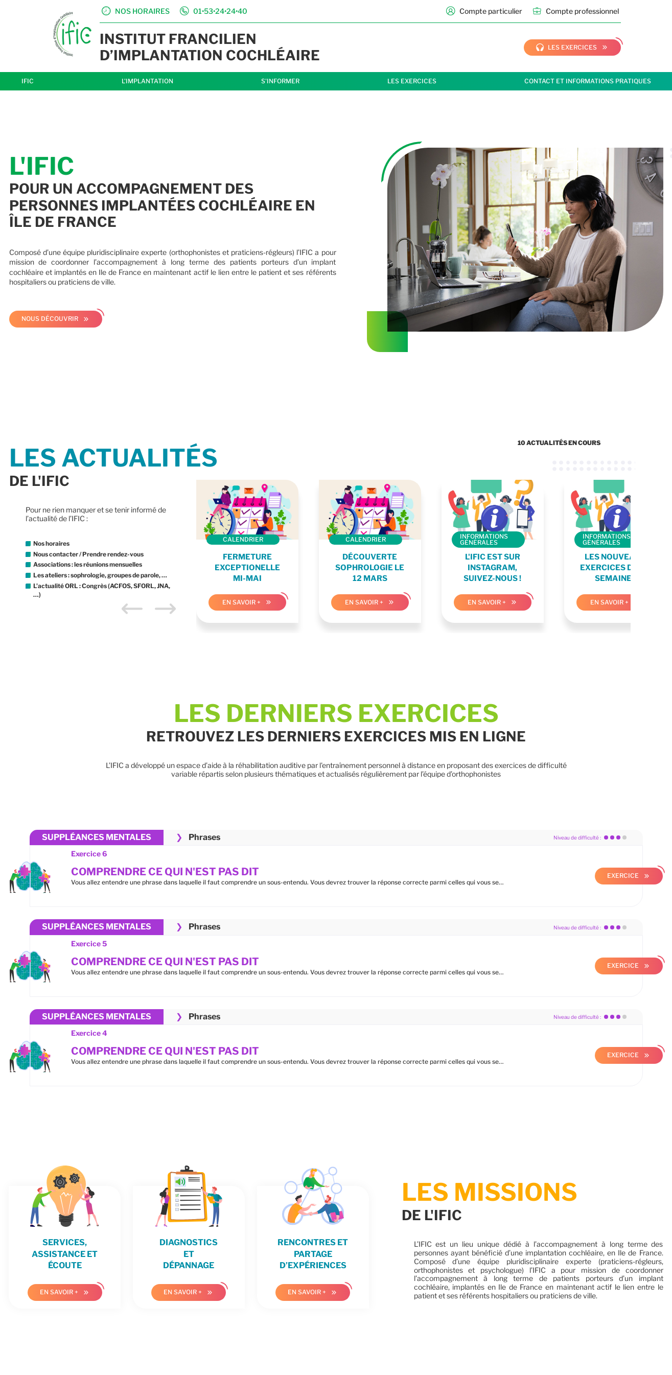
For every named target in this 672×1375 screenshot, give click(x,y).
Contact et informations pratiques (587, 81)
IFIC (27, 81)
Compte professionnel (575, 11)
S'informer (280, 81)
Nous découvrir (49, 318)
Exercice (623, 875)
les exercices (566, 47)
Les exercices (411, 81)
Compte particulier (484, 11)
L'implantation (147, 81)
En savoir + (241, 602)
